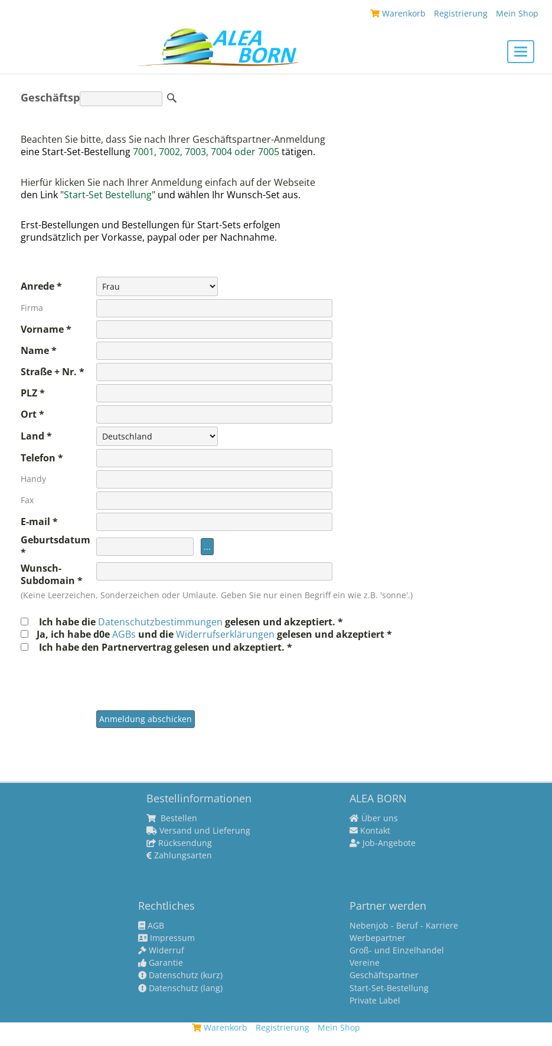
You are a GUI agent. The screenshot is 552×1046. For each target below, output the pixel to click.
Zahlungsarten (179, 855)
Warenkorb (398, 13)
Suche (171, 97)
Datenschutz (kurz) (180, 975)
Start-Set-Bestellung (389, 988)
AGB (151, 925)
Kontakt (370, 830)
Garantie (160, 963)
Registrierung (461, 13)
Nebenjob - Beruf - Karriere (404, 925)
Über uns (374, 818)
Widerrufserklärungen (225, 634)
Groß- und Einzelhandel (397, 950)
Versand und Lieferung (198, 830)
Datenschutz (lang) (180, 988)
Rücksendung (179, 843)
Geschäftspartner (384, 975)
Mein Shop (517, 13)
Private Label (375, 1000)
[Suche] (121, 98)
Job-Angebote (383, 843)
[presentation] (186, 677)
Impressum (166, 938)
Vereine (365, 963)
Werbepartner (378, 938)
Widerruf (161, 950)
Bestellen (171, 818)
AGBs (125, 634)
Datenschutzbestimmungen (161, 621)
